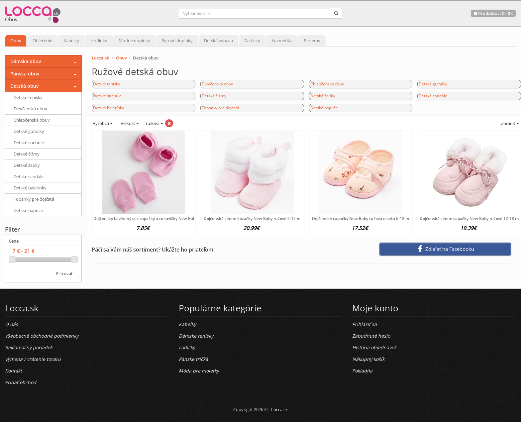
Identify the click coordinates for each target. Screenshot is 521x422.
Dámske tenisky (196, 336)
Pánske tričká (193, 359)
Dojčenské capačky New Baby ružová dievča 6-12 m (360, 218)
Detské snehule (107, 96)
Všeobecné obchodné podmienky (41, 336)
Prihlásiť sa (364, 324)
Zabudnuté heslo (371, 336)
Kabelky (71, 41)
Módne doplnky (134, 41)
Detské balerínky (108, 108)
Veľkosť (129, 123)
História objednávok (374, 347)
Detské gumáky (433, 84)
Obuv (15, 41)
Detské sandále (433, 96)
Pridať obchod (20, 382)
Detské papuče (324, 108)
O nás (11, 324)
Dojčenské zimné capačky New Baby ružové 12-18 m (469, 218)
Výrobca (102, 123)
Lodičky (187, 347)
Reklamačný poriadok (28, 347)
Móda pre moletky (199, 371)
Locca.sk (100, 58)
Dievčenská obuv (217, 84)
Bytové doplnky (177, 41)
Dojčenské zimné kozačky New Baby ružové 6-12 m (252, 218)
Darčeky (252, 41)
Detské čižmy (214, 96)
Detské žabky (322, 96)
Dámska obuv (25, 61)
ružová (154, 123)
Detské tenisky (106, 84)
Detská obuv (24, 86)
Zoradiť (509, 123)
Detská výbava (218, 41)
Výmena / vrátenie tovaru (33, 359)
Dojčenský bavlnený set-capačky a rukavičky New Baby (145, 218)
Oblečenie (42, 41)
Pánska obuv (24, 73)
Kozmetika (281, 41)
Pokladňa (362, 371)
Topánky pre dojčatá (220, 108)
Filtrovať (64, 273)
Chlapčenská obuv (327, 84)
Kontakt (13, 371)
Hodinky (98, 41)
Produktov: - (493, 13)
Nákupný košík (368, 359)
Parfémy (312, 41)
